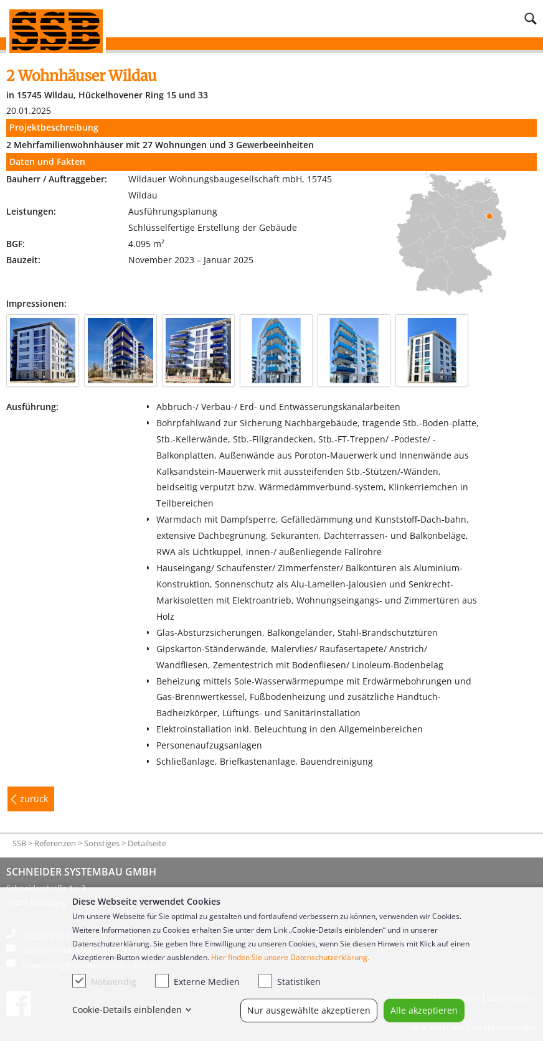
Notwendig (104, 980)
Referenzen (55, 843)
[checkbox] (79, 980)
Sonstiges (102, 843)
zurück (34, 799)
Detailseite (147, 843)
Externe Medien (197, 980)
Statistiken (289, 980)
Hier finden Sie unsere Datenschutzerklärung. (290, 957)
